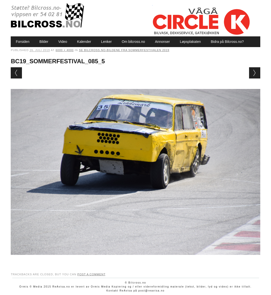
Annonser (162, 42)
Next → (254, 72)
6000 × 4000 (65, 50)
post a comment (91, 274)
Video (62, 42)
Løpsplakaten (190, 42)
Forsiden (22, 42)
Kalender (84, 42)
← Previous (16, 72)
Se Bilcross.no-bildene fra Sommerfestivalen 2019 (124, 50)
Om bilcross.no (133, 42)
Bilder (43, 42)
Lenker (106, 42)
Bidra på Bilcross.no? (227, 42)
